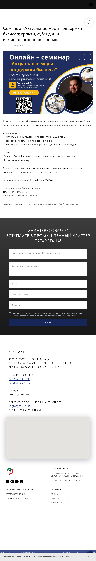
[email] (12, 483)
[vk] (17, 483)
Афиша (54, 496)
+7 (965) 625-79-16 (19, 384)
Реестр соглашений (15, 496)
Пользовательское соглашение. (66, 482)
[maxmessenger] (21, 483)
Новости (55, 500)
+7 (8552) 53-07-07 (19, 380)
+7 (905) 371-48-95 (19, 408)
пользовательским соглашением (62, 317)
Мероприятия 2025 (59, 504)
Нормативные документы (18, 500)
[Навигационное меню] (91, 4)
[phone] (7, 483)
